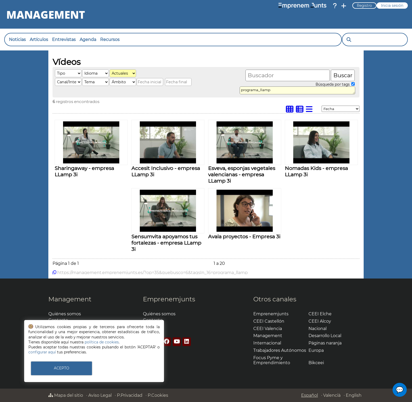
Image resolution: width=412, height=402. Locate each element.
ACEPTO (61, 368)
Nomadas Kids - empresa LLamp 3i (316, 171)
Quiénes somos (64, 313)
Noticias (17, 39)
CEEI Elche (320, 313)
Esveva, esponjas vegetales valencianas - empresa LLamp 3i (241, 174)
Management (69, 299)
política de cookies (102, 342)
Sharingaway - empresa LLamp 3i (84, 171)
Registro (364, 5)
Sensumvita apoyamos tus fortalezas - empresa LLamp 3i (166, 242)
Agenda (88, 39)
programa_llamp (297, 90)
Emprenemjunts (169, 299)
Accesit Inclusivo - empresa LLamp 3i (165, 171)
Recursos (110, 39)
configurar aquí (42, 352)
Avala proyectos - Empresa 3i (244, 236)
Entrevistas (64, 39)
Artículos (39, 39)
